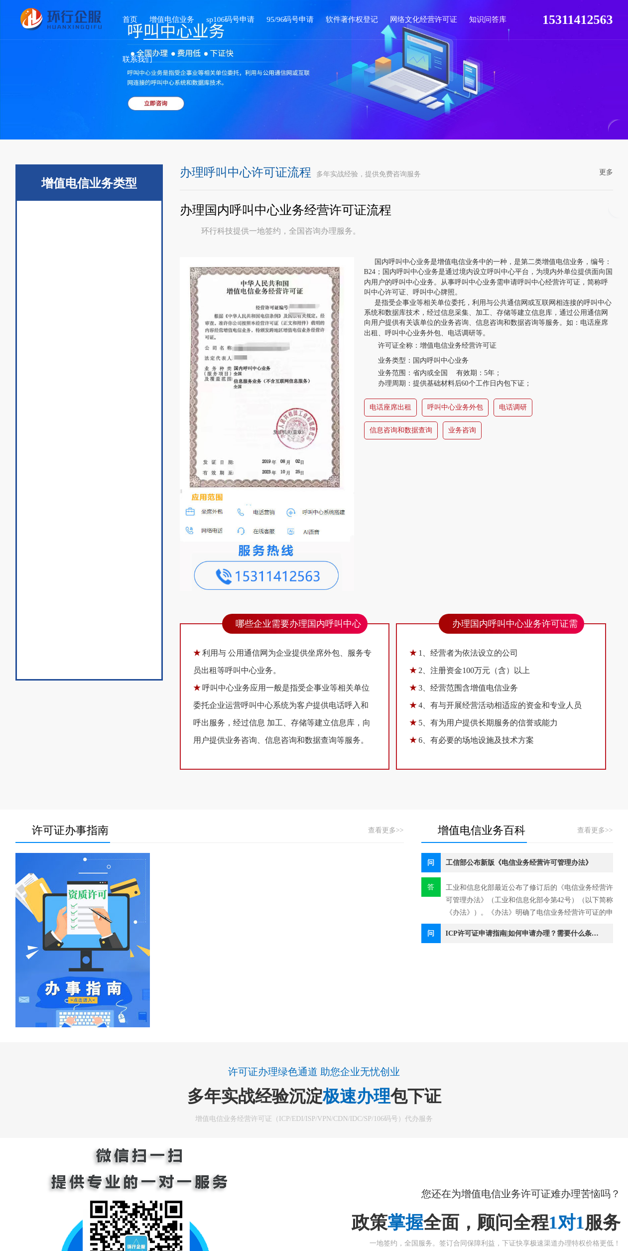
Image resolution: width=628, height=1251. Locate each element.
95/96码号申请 (271, 18)
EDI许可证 (88, 261)
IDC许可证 (89, 380)
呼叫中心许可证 (89, 579)
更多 (606, 172)
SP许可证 (89, 300)
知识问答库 (453, 18)
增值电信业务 (164, 18)
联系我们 (493, 18)
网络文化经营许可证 (394, 18)
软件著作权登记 (328, 18)
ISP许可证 (88, 340)
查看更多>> (386, 830)
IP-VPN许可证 (89, 500)
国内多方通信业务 (89, 540)
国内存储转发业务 (89, 659)
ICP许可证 (89, 221)
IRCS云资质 (89, 420)
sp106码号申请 (217, 18)
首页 (127, 18)
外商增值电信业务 (89, 619)
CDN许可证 (89, 460)
